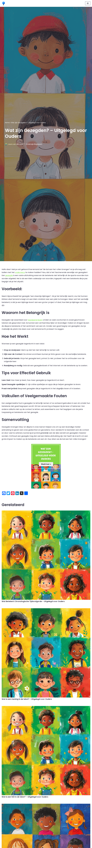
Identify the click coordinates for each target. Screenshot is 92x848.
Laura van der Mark (15, 144)
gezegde (9, 275)
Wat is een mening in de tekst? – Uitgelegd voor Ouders (27, 699)
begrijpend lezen (35, 320)
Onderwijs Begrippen (34, 144)
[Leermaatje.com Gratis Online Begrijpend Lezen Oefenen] (4, 3)
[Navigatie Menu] (87, 3)
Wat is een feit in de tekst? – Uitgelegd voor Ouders (25, 797)
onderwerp (20, 272)
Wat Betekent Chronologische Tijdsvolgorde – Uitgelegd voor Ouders (33, 601)
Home (7, 122)
